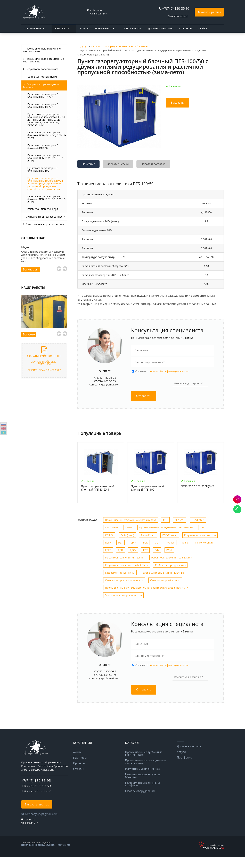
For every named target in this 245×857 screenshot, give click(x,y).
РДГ (120, 542)
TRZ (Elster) (198, 520)
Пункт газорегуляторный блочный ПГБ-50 (42, 146)
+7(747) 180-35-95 (176, 8)
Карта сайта (64, 844)
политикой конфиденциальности (168, 371)
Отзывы (78, 769)
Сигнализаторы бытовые (165, 580)
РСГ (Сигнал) (169, 535)
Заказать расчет (209, 12)
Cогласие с (162, 371)
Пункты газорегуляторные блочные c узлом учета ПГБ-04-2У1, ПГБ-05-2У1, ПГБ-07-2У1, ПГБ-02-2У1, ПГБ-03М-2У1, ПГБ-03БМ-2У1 (46, 119)
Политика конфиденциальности (38, 844)
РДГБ (108, 550)
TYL (202, 527)
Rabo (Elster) (148, 535)
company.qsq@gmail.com (104, 384)
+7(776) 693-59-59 (36, 785)
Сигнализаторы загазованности (45, 216)
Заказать (177, 102)
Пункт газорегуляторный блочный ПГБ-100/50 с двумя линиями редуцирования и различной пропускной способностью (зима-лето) (45, 183)
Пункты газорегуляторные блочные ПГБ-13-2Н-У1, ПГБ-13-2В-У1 (46, 135)
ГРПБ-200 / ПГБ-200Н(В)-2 (42, 209)
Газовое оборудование (140, 791)
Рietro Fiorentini (204, 542)
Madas (171, 542)
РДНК (133, 542)
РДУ (157, 550)
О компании (33, 28)
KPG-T (128, 527)
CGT (165, 520)
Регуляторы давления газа (42, 69)
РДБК (108, 542)
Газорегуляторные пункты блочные (41, 86)
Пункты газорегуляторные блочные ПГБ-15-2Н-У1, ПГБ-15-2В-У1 (46, 157)
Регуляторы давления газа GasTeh (171, 557)
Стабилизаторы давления (170, 565)
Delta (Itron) (127, 535)
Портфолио (102, 28)
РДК (145, 542)
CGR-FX (109, 535)
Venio (185, 542)
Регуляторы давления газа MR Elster (126, 565)
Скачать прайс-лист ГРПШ (44, 356)
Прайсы (203, 28)
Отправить (143, 395)
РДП (120, 550)
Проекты (79, 763)
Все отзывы (30, 269)
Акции (77, 752)
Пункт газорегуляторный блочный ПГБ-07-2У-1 (42, 95)
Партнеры (80, 757)
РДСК (133, 550)
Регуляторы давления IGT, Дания (124, 557)
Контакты (185, 28)
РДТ (145, 550)
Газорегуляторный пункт (41, 76)
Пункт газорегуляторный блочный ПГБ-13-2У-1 (42, 105)
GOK (157, 542)
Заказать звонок (178, 16)
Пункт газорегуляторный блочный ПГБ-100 (42, 169)
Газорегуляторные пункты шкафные (142, 784)
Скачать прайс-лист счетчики (44, 363)
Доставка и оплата (160, 28)
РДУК (169, 550)
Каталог (60, 28)
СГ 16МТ (180, 520)
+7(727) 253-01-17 (36, 790)
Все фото (29, 334)
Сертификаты (132, 28)
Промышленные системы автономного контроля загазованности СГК (146, 587)
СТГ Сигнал (111, 527)
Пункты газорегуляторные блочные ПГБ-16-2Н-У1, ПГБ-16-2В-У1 (46, 199)
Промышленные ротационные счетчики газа (43, 60)
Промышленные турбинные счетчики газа (42, 50)
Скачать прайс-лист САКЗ (44, 370)
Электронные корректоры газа (45, 224)
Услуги (83, 28)
